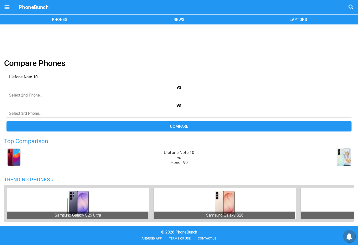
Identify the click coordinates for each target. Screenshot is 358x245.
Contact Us (207, 238)
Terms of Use (180, 238)
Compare (179, 126)
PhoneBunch (34, 7)
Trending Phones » (28, 180)
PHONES (59, 19)
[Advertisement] (179, 40)
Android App (151, 238)
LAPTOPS (298, 19)
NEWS (178, 19)
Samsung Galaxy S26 (224, 215)
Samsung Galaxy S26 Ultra (78, 215)
